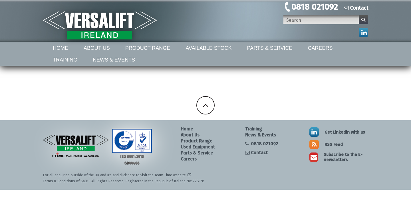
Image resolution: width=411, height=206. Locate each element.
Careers (320, 48)
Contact (356, 8)
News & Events (114, 60)
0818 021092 (314, 7)
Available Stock (208, 48)
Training (65, 60)
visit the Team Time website (163, 175)
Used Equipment (198, 147)
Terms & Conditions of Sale (65, 181)
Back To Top (205, 105)
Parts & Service (269, 48)
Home (60, 48)
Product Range (147, 48)
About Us (97, 48)
